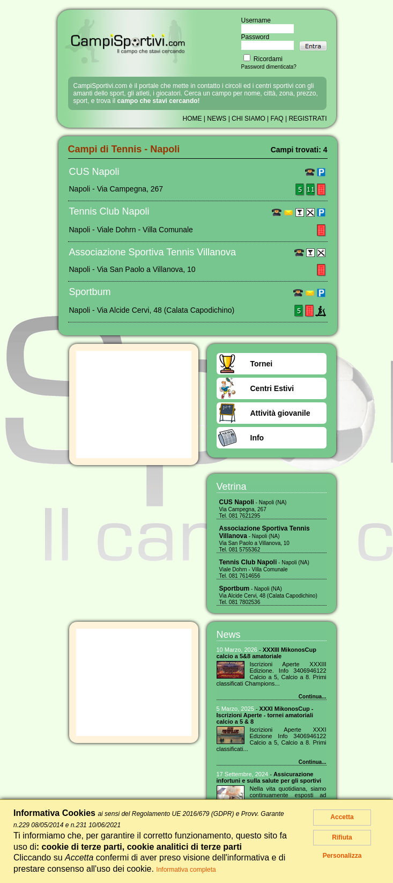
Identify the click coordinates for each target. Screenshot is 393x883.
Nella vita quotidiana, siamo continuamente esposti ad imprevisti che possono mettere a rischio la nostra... (288, 798)
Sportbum (90, 291)
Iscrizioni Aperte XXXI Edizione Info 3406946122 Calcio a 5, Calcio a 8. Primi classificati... (272, 739)
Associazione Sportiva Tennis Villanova (152, 252)
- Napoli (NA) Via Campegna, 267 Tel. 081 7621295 (253, 509)
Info (257, 437)
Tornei (261, 363)
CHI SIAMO (248, 118)
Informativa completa (186, 869)
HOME (192, 118)
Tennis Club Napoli (109, 211)
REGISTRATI (307, 118)
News (229, 634)
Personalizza (342, 855)
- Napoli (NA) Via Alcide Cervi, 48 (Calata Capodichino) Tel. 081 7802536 (268, 595)
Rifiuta (342, 837)
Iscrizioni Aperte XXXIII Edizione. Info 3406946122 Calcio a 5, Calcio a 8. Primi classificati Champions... (272, 674)
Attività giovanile (280, 413)
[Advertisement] (133, 404)
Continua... (313, 697)
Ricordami (263, 59)
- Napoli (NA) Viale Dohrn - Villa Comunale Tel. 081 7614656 (264, 569)
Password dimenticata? (268, 67)
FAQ (277, 118)
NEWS (216, 118)
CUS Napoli (94, 171)
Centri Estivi (272, 388)
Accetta (341, 817)
